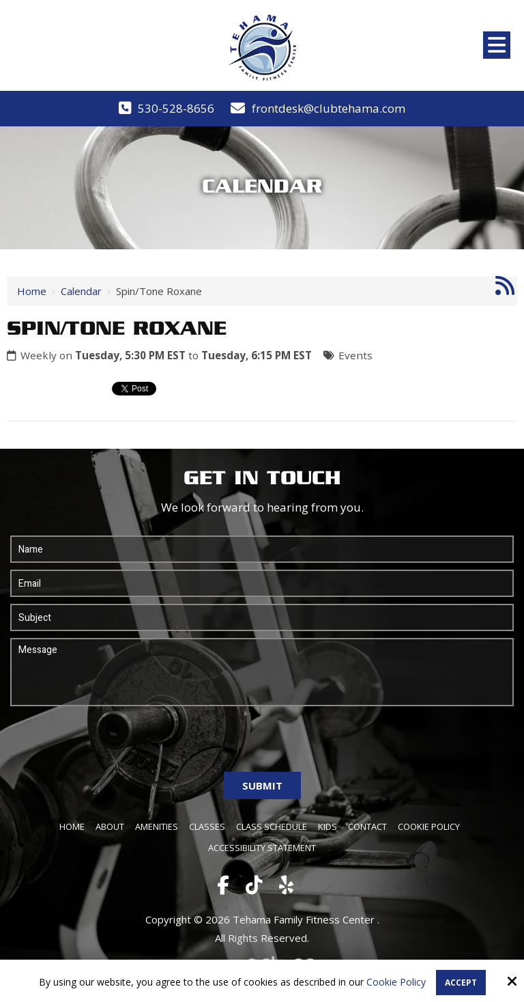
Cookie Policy (396, 982)
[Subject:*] (262, 617)
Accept (461, 982)
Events (355, 355)
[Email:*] (262, 583)
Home (31, 291)
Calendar (81, 291)
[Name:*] (262, 549)
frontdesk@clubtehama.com (328, 108)
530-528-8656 (176, 108)
